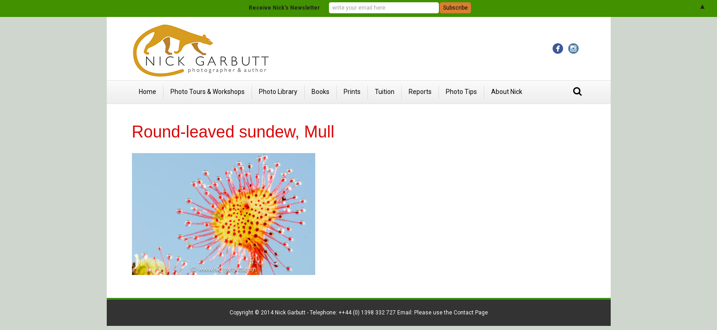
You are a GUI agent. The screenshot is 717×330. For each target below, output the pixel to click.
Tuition (384, 91)
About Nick (506, 91)
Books (320, 91)
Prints (352, 91)
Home (147, 91)
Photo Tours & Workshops (207, 91)
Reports (420, 91)
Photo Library (278, 91)
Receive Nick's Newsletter (284, 8)
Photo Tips (461, 91)
